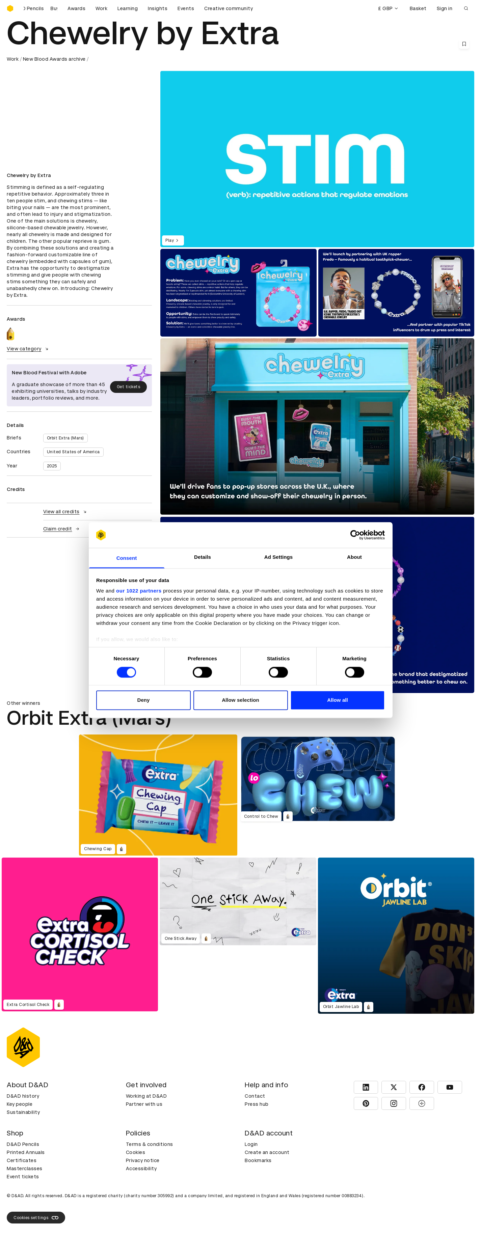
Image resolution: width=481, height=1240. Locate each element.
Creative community (228, 8)
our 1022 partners (138, 591)
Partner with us (144, 1104)
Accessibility (141, 1168)
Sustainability (23, 1112)
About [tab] (354, 557)
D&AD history (23, 1096)
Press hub (257, 1104)
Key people (19, 1104)
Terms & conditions (149, 1144)
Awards (76, 8)
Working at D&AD (146, 1096)
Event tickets (23, 1176)
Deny (143, 700)
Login (251, 1144)
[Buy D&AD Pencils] (40, 8)
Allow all (337, 700)
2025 (52, 466)
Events (186, 8)
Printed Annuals (26, 1152)
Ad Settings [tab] (278, 557)
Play (173, 240)
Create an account (267, 1152)
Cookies (135, 1152)
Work (101, 8)
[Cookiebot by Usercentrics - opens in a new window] (355, 535)
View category (28, 348)
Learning (127, 8)
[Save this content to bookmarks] (464, 44)
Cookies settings (36, 1217)
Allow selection (240, 700)
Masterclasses (25, 1168)
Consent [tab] (126, 558)
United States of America (73, 452)
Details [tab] (202, 557)
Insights (157, 8)
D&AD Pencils (23, 1144)
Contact (255, 1096)
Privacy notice (143, 1160)
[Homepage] (10, 8)
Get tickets (128, 386)
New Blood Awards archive (54, 59)
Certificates (21, 1160)
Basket (418, 8)
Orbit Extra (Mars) (65, 438)
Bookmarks (258, 1160)
